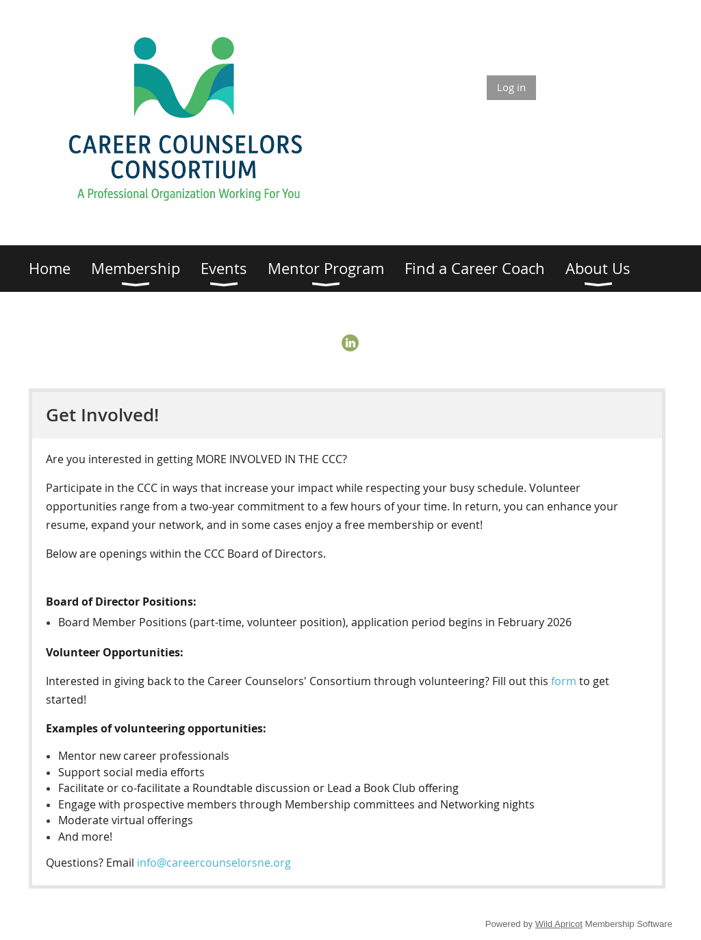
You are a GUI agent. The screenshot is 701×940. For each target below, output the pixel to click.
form (565, 681)
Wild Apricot (559, 924)
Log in (511, 87)
